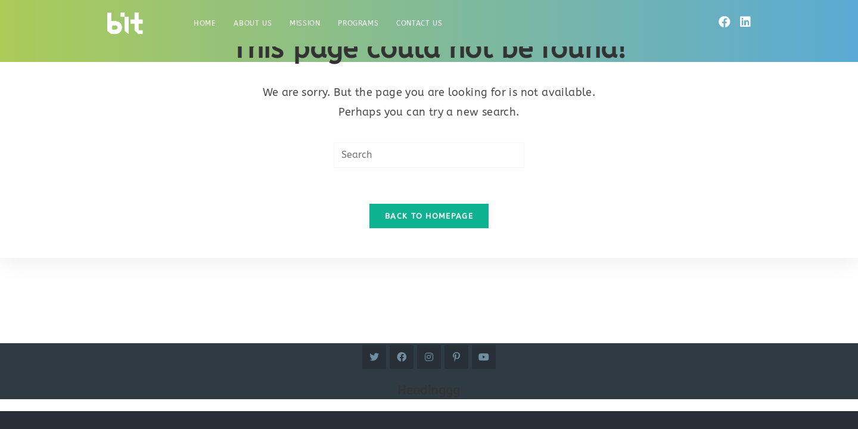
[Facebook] (724, 22)
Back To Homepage (429, 216)
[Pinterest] (456, 357)
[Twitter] (374, 357)
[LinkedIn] (745, 22)
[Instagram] (429, 357)
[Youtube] (484, 357)
